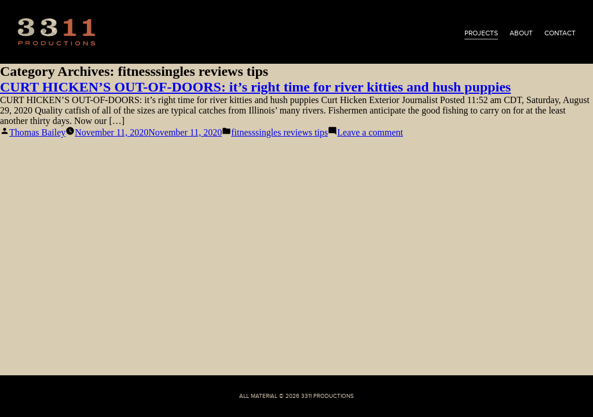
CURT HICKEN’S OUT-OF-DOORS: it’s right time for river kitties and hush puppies (255, 86)
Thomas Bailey (37, 132)
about (521, 33)
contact (560, 33)
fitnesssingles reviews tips (279, 132)
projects (481, 33)
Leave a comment (370, 132)
